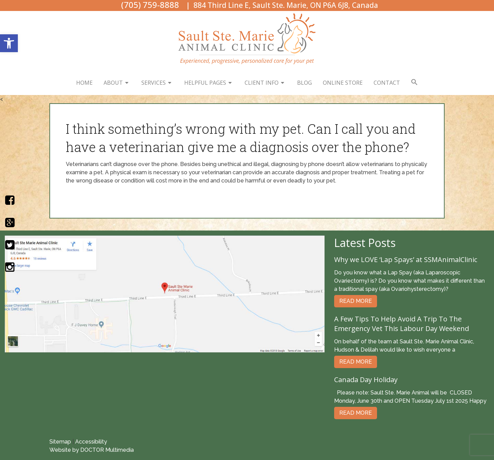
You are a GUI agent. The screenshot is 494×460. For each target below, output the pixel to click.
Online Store (343, 82)
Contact (387, 82)
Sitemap (60, 441)
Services (153, 82)
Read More (355, 301)
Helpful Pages (205, 82)
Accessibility (91, 441)
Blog (304, 82)
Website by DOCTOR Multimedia (91, 450)
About (113, 82)
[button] (9, 43)
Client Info (262, 82)
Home (84, 82)
